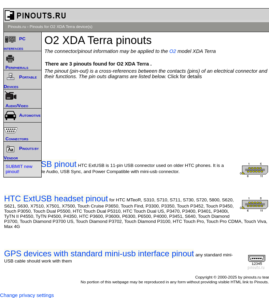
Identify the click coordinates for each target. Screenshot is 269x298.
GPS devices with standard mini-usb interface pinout (99, 253)
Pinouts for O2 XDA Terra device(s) (61, 26)
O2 (172, 51)
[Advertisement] (158, 100)
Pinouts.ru (17, 26)
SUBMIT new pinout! (19, 169)
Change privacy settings (27, 295)
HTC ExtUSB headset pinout (56, 198)
